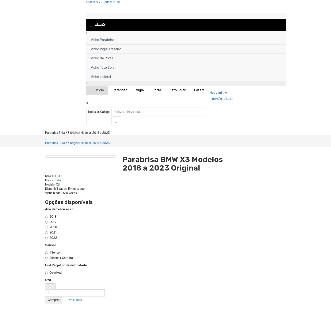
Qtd (48, 280)
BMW (58, 180)
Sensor (50, 245)
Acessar (92, 2)
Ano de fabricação (59, 209)
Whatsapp (74, 300)
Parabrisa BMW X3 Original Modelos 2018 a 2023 (77, 143)
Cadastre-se (111, 2)
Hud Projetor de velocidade (66, 265)
